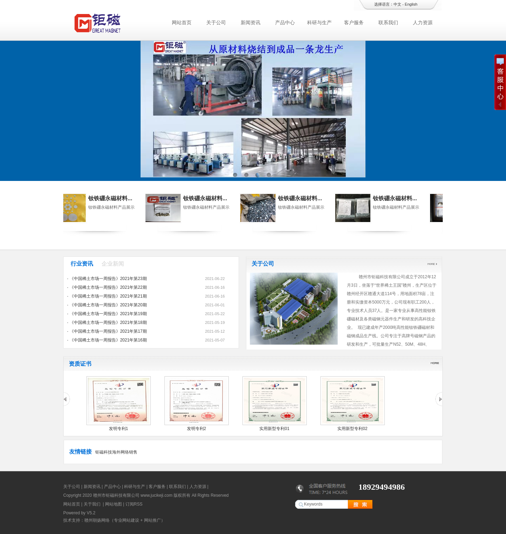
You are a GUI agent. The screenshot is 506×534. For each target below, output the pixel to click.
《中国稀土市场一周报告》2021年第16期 (108, 340)
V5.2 (91, 512)
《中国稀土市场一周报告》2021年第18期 (108, 322)
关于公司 (216, 22)
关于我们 (92, 504)
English (411, 4)
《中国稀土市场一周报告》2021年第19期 (108, 313)
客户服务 (354, 22)
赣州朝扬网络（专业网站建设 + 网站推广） (124, 520)
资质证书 (80, 364)
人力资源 (423, 22)
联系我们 (388, 22)
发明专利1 (118, 428)
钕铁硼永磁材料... (126, 198)
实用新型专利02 (352, 428)
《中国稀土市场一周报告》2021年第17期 (108, 331)
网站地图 (113, 504)
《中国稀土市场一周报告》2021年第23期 (108, 278)
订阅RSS (134, 504)
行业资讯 (82, 264)
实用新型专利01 (274, 428)
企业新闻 (113, 264)
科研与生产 (319, 22)
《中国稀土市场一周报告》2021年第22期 (108, 287)
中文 (397, 4)
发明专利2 (196, 428)
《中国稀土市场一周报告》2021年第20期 (108, 304)
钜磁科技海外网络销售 (116, 452)
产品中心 (285, 22)
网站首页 (182, 22)
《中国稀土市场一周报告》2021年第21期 (108, 296)
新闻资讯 (250, 22)
